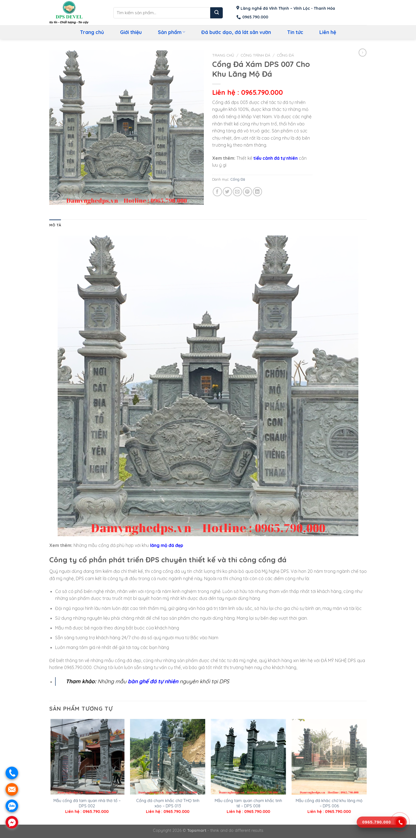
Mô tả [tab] (55, 225)
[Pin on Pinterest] (247, 191)
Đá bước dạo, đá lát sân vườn (236, 32)
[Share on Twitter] (227, 191)
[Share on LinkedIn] (257, 191)
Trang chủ (92, 32)
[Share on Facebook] (217, 191)
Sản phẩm (171, 32)
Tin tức (295, 32)
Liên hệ (327, 32)
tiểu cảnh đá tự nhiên (275, 158)
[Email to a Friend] (237, 191)
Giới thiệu (131, 32)
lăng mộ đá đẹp (166, 545)
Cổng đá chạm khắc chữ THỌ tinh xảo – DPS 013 (167, 803)
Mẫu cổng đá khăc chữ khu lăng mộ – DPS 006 (329, 803)
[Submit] (216, 12)
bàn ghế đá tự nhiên (153, 681)
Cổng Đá (285, 55)
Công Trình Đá (255, 55)
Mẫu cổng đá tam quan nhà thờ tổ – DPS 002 (87, 803)
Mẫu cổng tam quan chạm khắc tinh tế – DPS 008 (248, 803)
